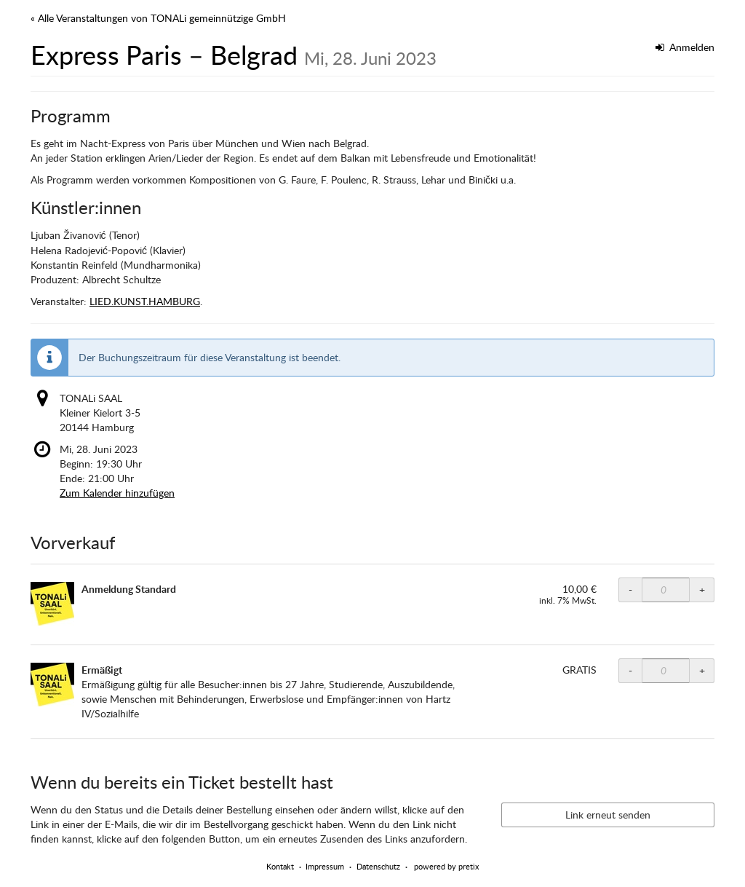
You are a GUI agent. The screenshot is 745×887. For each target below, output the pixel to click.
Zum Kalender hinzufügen (117, 493)
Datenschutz (378, 866)
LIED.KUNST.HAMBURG (144, 301)
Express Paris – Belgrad (234, 54)
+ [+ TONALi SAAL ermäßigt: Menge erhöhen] (702, 670)
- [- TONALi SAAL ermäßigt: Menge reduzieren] (630, 670)
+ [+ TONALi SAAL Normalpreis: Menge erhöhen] (702, 589)
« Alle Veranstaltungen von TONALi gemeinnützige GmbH (158, 18)
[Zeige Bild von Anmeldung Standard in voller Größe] (52, 604)
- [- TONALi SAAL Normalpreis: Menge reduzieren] (630, 589)
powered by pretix (446, 866)
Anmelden (685, 47)
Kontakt (280, 866)
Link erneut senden (607, 814)
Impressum (325, 866)
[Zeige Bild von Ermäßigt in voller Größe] (52, 684)
